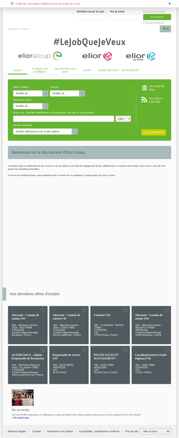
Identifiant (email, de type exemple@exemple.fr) (93, 11)
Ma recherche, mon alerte (65, 70)
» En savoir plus (20, 417)
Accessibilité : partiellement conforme (99, 431)
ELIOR (87, 70)
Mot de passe (117, 11)
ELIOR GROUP (129, 70)
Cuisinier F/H (102, 315)
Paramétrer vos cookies (60, 431)
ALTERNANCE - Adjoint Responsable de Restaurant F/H (28, 358)
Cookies (36, 431)
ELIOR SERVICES (108, 70)
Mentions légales (17, 431)
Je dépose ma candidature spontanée (40, 70)
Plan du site (132, 431)
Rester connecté (155, 22)
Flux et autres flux (156, 100)
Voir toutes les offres (156, 88)
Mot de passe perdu (154, 11)
